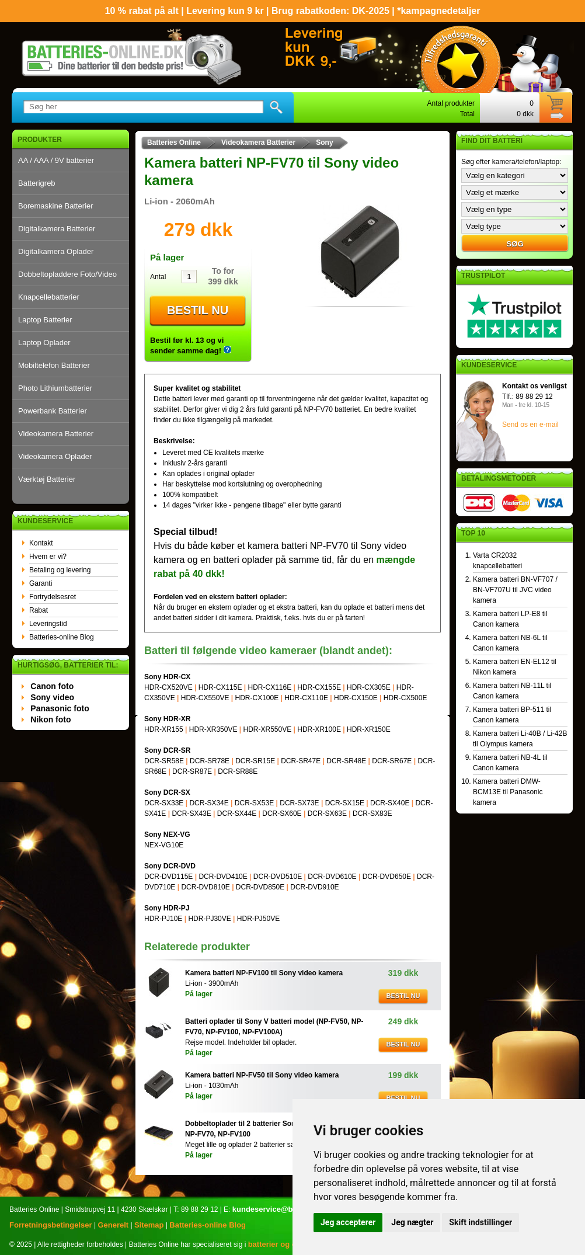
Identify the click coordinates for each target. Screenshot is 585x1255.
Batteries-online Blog (61, 637)
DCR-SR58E (164, 761)
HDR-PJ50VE (258, 919)
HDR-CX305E (369, 687)
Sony (324, 142)
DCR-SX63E (327, 813)
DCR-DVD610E (332, 876)
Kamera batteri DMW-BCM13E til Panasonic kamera (507, 791)
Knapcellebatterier (48, 297)
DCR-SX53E (254, 803)
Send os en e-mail (530, 424)
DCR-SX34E (208, 803)
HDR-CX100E (257, 698)
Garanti (40, 583)
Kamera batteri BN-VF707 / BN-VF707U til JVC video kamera (515, 589)
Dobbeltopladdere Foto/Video (67, 274)
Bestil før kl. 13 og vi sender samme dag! (190, 345)
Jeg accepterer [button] (348, 1222)
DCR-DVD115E (168, 876)
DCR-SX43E (191, 813)
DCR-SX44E (236, 813)
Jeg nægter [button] (412, 1222)
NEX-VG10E (163, 845)
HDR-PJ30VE (209, 919)
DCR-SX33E (163, 803)
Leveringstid (48, 624)
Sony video (52, 697)
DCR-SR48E (346, 761)
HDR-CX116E (270, 687)
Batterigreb (36, 183)
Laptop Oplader (44, 342)
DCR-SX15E (344, 803)
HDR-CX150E (356, 698)
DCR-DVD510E (277, 876)
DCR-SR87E (192, 771)
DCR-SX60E (281, 813)
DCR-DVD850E (260, 887)
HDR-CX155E (319, 687)
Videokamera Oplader (55, 456)
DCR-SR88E (237, 771)
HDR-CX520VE (168, 687)
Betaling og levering (59, 570)
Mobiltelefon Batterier (54, 365)
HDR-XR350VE (213, 729)
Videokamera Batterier (55, 433)
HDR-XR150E (369, 729)
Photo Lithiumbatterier (55, 388)
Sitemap (149, 1225)
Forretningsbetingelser (50, 1225)
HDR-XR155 (163, 729)
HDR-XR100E (319, 729)
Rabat (38, 610)
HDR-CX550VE (205, 698)
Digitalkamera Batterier (56, 228)
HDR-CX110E (306, 698)
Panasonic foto (59, 708)
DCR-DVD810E (205, 887)
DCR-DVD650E (387, 876)
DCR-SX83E (372, 813)
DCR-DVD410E (223, 876)
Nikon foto (50, 719)
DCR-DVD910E (314, 887)
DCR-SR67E (392, 761)
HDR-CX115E (220, 687)
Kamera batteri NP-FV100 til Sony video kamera (264, 973)
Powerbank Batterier (52, 410)
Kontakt (41, 543)
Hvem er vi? (48, 556)
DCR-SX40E (389, 803)
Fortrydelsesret (52, 597)
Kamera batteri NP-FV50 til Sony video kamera (262, 1075)
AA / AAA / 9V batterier (56, 160)
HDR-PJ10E (163, 919)
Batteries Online (174, 142)
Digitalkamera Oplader (55, 251)
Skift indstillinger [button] (480, 1222)
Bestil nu (197, 310)
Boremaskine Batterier (55, 205)
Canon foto (52, 686)
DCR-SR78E (209, 761)
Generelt (113, 1225)
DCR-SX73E (299, 803)
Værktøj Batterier (46, 479)
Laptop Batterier (45, 319)
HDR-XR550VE (267, 729)
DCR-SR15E (255, 761)
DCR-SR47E (301, 761)
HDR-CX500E (405, 698)
